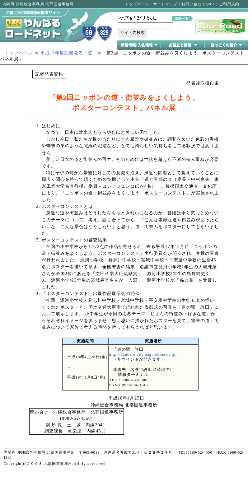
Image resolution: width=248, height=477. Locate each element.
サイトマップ (165, 4)
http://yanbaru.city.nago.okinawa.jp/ (143, 354)
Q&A (210, 4)
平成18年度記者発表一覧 (66, 52)
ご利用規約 (229, 4)
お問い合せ (191, 4)
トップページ (137, 4)
